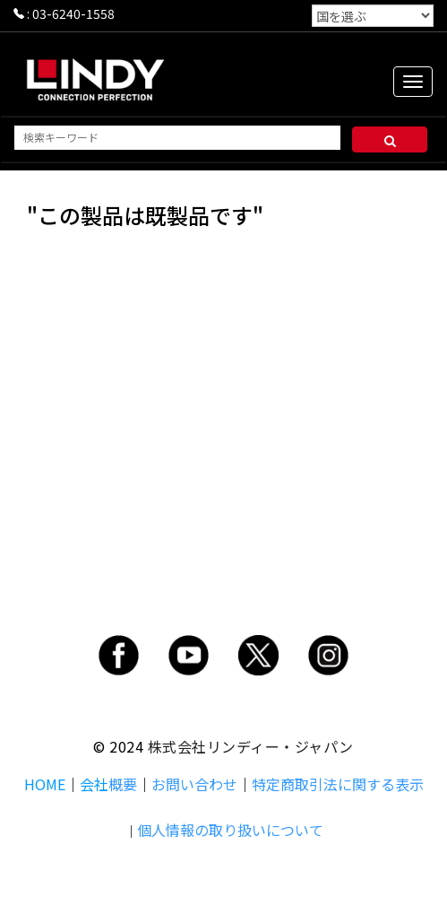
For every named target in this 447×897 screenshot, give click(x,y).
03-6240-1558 (73, 13)
